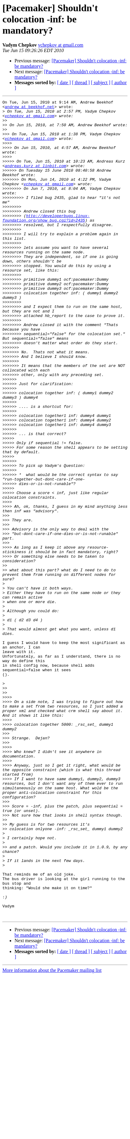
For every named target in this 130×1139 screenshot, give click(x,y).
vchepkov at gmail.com (60, 45)
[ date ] (64, 82)
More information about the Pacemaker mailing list (52, 1133)
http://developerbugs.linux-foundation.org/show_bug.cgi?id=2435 (46, 241)
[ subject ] (100, 82)
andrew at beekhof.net (29, 108)
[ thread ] (81, 82)
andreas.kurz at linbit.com (35, 179)
